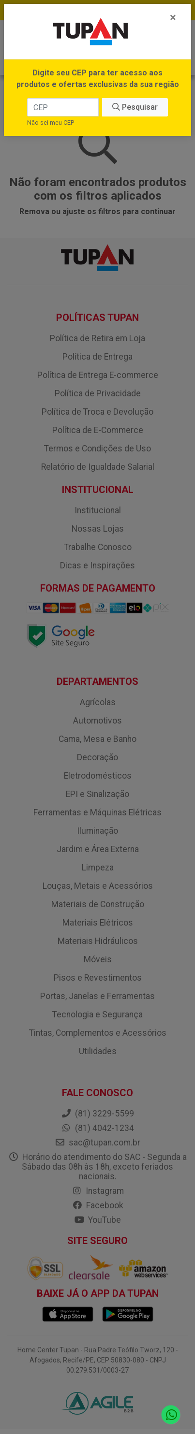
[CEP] (63, 107)
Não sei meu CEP (50, 122)
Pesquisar (135, 107)
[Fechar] (173, 17)
